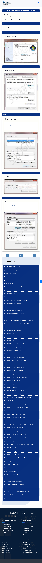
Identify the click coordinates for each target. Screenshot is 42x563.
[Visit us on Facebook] (6, 516)
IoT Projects (25, 532)
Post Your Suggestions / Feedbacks (30, 552)
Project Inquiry (26, 528)
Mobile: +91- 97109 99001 (8, 526)
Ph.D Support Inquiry (7, 528)
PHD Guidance (6, 532)
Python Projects (26, 534)
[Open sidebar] (41, 281)
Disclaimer (31, 561)
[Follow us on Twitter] (9, 516)
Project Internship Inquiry (28, 530)
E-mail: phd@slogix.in (7, 524)
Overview (25, 542)
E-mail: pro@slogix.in (27, 524)
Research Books (6, 550)
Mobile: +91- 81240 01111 (28, 526)
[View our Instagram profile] (15, 516)
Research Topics (6, 552)
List (21, 255)
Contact (24, 548)
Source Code (5, 544)
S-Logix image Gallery (27, 550)
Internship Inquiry (26, 544)
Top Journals (5, 542)
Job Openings (25, 546)
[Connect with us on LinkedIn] (12, 516)
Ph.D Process (5, 546)
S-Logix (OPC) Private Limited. (16, 561)
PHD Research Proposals (8, 534)
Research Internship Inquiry (8, 530)
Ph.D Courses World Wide (8, 548)
